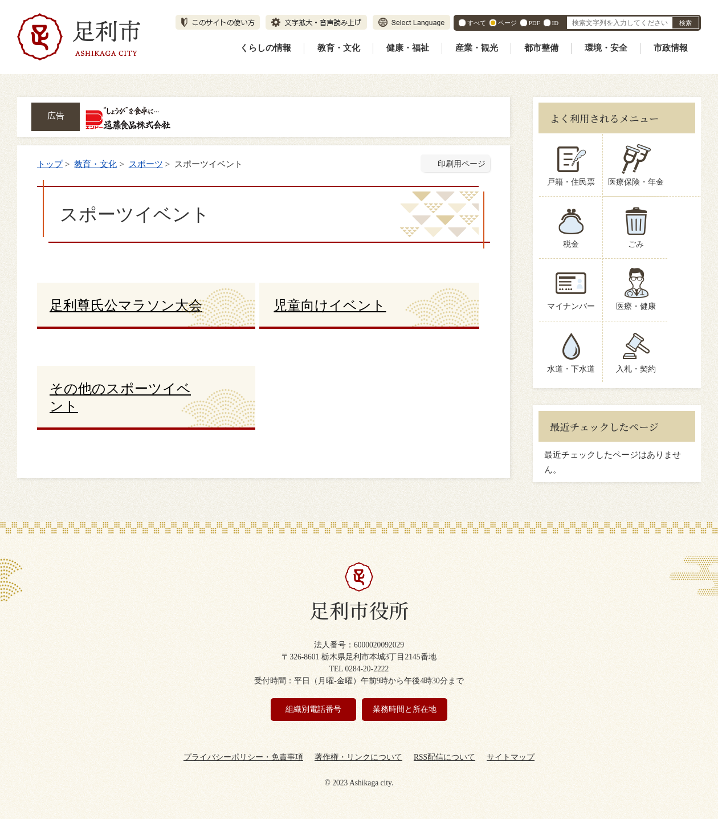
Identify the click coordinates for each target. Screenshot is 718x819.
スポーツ (146, 164)
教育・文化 (338, 47)
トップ (50, 164)
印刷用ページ (462, 164)
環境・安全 (606, 47)
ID (555, 22)
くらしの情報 (265, 47)
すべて (476, 22)
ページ (507, 22)
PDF (534, 22)
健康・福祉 (407, 47)
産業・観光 (476, 47)
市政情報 (671, 47)
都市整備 (541, 47)
